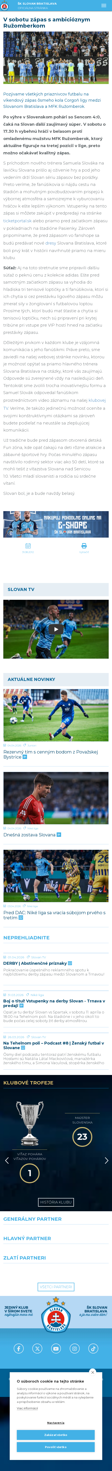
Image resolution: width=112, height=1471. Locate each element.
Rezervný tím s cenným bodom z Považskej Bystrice (50, 755)
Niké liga (32, 828)
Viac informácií (27, 1408)
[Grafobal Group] (84, 1345)
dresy (50, 243)
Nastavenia (55, 1422)
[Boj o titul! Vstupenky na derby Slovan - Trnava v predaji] (56, 1040)
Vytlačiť (84, 552)
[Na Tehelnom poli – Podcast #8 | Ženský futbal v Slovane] (56, 1115)
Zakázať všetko (56, 1435)
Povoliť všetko (56, 1447)
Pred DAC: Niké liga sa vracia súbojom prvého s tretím (54, 915)
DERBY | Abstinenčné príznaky (37, 996)
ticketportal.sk (17, 221)
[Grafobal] (28, 1325)
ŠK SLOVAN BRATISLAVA (37, 6)
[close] (92, 1372)
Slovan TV (38, 990)
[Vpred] (105, 1243)
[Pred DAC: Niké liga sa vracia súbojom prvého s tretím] (56, 876)
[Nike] (56, 1306)
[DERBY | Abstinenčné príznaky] (56, 969)
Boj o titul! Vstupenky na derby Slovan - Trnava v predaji (54, 1069)
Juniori (31, 745)
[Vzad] (6, 1243)
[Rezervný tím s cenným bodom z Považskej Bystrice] (56, 715)
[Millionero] (84, 1325)
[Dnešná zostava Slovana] (56, 798)
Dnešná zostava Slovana (31, 834)
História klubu (56, 1276)
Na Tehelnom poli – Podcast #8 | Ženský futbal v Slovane (53, 1144)
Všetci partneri (56, 1361)
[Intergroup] (28, 1345)
